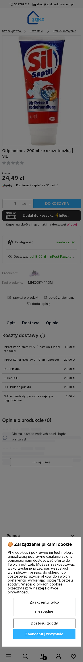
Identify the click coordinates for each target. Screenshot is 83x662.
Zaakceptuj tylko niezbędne (44, 607)
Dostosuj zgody (44, 623)
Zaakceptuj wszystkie (44, 634)
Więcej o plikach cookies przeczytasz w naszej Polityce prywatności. (35, 588)
